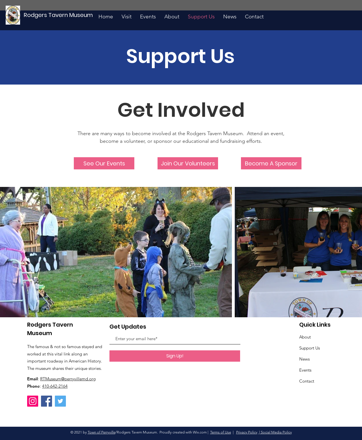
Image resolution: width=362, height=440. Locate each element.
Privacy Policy (246, 432)
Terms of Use (220, 432)
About (305, 337)
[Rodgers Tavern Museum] (58, 15)
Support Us (309, 348)
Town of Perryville (101, 432)
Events (305, 370)
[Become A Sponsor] (271, 163)
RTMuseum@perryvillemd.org (68, 378)
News (304, 359)
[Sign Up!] (174, 356)
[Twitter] (60, 401)
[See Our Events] (104, 163)
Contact (306, 381)
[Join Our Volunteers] (188, 163)
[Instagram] (32, 401)
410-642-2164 (55, 386)
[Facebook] (46, 401)
